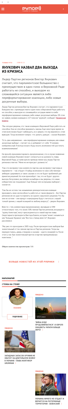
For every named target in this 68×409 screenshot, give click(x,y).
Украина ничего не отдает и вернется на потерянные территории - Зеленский (49, 401)
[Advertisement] (34, 33)
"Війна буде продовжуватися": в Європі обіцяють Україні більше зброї (49, 326)
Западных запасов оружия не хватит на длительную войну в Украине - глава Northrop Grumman (20, 359)
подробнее (17, 317)
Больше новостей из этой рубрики (34, 261)
